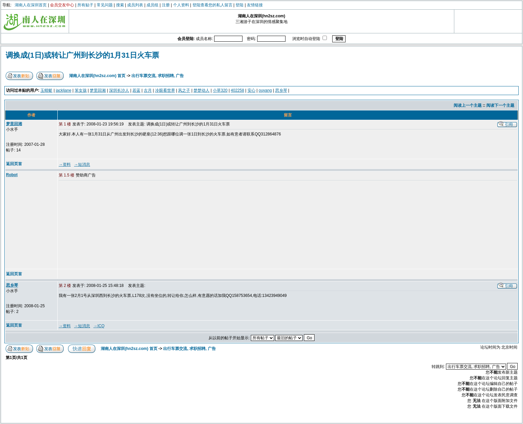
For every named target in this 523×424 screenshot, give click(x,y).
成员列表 (135, 5)
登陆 (239, 5)
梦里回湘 (98, 90)
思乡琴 (281, 90)
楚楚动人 (201, 90)
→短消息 (82, 164)
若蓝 (136, 90)
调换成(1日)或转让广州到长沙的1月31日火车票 (82, 55)
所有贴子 (85, 5)
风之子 (184, 90)
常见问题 (105, 5)
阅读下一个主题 (500, 105)
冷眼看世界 (165, 90)
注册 (166, 5)
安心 (251, 90)
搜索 (120, 5)
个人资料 (181, 5)
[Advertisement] (110, 225)
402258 (237, 90)
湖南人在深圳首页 (31, 5)
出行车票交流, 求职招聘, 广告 (157, 75)
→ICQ (98, 326)
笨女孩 (81, 90)
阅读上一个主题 (468, 105)
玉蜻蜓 (46, 90)
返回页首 (14, 163)
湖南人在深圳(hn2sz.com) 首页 (97, 75)
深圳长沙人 (119, 90)
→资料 (65, 164)
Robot (12, 174)
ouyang (265, 90)
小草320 (220, 90)
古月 (148, 90)
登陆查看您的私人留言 (212, 5)
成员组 (152, 5)
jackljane (63, 90)
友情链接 (255, 5)
